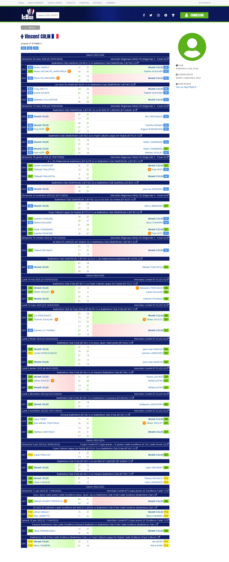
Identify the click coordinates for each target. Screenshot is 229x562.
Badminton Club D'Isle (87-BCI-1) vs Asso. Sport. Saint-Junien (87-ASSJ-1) (95, 342)
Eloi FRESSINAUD (154, 116)
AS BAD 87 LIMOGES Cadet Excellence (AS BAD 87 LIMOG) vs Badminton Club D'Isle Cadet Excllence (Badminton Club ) (95, 507)
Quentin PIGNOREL (43, 218)
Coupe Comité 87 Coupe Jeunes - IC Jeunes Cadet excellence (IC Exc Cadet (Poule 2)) (124, 444)
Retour (31, 27)
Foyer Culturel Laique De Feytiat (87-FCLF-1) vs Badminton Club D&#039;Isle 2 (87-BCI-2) (95, 212)
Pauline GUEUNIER (153, 71)
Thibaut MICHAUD (43, 250)
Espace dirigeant (35, 3)
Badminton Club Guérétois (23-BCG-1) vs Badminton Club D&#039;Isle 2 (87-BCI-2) (95, 63)
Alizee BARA (156, 545)
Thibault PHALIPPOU (44, 169)
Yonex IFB (70, 3)
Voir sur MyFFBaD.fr (186, 87)
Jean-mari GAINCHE (153, 349)
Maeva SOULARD (43, 222)
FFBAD (21, 3)
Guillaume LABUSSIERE (151, 404)
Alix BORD (157, 541)
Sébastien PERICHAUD (151, 287)
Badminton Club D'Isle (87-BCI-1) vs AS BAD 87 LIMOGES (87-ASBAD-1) (95, 461)
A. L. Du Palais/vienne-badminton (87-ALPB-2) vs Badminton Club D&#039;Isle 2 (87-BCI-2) (95, 161)
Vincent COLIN (155, 67)
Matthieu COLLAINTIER (46, 99)
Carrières (110, 3)
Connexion (194, 15)
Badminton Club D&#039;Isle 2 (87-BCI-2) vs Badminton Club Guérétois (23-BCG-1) (95, 182)
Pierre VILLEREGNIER (44, 77)
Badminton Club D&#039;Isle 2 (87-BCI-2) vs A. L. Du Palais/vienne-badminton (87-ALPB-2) (95, 258)
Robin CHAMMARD (153, 141)
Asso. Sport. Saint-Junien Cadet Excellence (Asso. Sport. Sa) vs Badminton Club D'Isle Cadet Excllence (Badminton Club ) (95, 494)
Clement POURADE (153, 298)
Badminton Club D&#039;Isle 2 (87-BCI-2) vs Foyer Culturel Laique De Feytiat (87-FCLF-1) (95, 135)
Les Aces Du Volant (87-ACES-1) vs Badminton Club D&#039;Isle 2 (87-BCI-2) (95, 84)
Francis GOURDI (154, 376)
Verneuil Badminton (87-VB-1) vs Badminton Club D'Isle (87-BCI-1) (95, 414)
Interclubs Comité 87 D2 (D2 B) (151, 279)
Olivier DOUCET (42, 291)
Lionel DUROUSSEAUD (45, 353)
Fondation (84, 3)
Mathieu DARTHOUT (44, 431)
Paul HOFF (39, 129)
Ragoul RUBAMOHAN (152, 129)
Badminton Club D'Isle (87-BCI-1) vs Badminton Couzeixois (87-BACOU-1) (95, 397)
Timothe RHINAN (154, 125)
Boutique (97, 3)
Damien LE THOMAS (44, 330)
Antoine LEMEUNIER (152, 353)
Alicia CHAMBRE (154, 222)
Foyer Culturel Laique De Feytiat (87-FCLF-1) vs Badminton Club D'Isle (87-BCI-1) (95, 448)
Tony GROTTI (41, 88)
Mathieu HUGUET (154, 152)
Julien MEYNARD (154, 467)
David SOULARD (154, 292)
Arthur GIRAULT (42, 511)
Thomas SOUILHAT (44, 319)
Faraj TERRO (40, 419)
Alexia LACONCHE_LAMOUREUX (50, 71)
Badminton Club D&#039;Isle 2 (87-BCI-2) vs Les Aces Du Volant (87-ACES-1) (95, 199)
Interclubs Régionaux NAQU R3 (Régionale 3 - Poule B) (140, 58)
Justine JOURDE (41, 92)
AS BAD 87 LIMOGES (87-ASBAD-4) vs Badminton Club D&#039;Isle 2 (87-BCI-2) (95, 241)
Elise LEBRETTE (42, 515)
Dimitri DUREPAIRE (43, 165)
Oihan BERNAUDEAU (44, 530)
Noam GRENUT (42, 67)
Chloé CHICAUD (42, 482)
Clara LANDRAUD (154, 482)
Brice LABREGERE (154, 205)
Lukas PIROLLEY (42, 454)
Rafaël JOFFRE (155, 380)
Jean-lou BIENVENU (153, 189)
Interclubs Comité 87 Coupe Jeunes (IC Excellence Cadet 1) (138, 490)
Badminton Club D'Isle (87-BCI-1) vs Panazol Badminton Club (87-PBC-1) (95, 372)
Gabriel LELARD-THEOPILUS (48, 501)
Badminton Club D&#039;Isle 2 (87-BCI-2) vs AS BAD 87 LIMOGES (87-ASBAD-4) (95, 110)
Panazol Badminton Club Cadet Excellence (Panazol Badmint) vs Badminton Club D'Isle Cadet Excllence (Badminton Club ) (95, 524)
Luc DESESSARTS (42, 315)
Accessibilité (205, 3)
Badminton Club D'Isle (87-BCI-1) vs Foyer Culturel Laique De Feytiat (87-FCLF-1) (95, 283)
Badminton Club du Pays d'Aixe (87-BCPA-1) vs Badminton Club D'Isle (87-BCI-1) (95, 309)
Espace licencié (55, 3)
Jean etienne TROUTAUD (46, 423)
